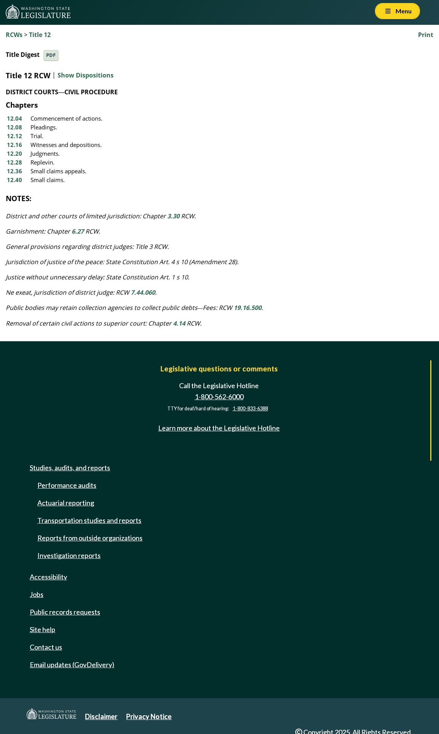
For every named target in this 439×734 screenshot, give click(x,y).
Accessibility (48, 577)
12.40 (14, 180)
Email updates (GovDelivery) (72, 664)
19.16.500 (247, 307)
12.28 (14, 162)
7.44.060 (143, 292)
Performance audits (66, 485)
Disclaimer (101, 716)
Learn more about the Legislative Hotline (219, 428)
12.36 (14, 171)
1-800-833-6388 (250, 408)
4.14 (179, 323)
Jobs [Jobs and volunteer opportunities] (36, 594)
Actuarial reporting (65, 502)
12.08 (14, 127)
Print (425, 35)
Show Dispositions (86, 75)
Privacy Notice (148, 716)
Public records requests (65, 612)
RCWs (14, 35)
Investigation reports (69, 555)
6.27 (78, 231)
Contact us (46, 647)
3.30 (173, 216)
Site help (42, 629)
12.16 (14, 144)
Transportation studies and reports (89, 520)
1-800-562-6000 (219, 396)
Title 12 (40, 35)
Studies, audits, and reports (70, 467)
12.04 (14, 118)
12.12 (14, 136)
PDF (51, 55)
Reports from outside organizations (90, 538)
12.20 (14, 153)
